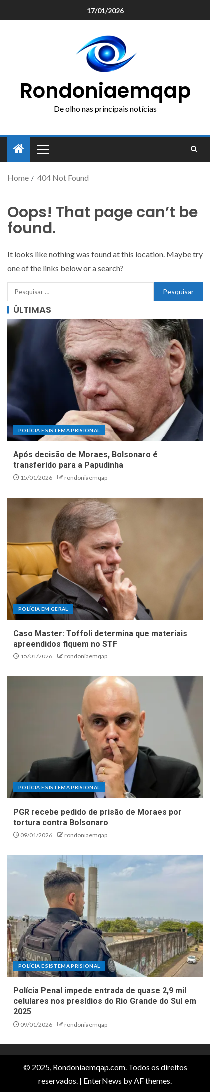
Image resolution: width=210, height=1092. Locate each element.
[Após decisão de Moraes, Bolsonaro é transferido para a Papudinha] (105, 380)
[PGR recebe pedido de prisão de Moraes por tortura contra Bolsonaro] (105, 737)
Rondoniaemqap (105, 91)
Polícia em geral (43, 609)
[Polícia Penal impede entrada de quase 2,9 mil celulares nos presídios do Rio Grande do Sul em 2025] (105, 916)
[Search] (194, 149)
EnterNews (102, 1080)
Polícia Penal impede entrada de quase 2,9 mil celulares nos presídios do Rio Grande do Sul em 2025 (104, 1001)
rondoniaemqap (85, 477)
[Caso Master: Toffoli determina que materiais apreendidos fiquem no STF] (105, 559)
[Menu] (42, 149)
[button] (42, 149)
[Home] (18, 149)
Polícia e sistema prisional (59, 430)
